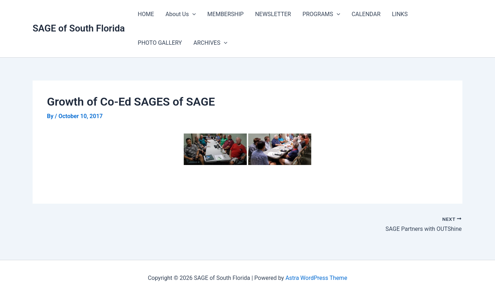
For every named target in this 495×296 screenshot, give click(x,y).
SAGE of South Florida (79, 28)
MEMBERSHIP (225, 14)
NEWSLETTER (273, 14)
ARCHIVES (210, 43)
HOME (146, 14)
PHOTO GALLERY (160, 42)
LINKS (400, 14)
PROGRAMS (321, 14)
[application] (192, 14)
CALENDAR (366, 14)
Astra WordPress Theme (316, 278)
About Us (180, 14)
